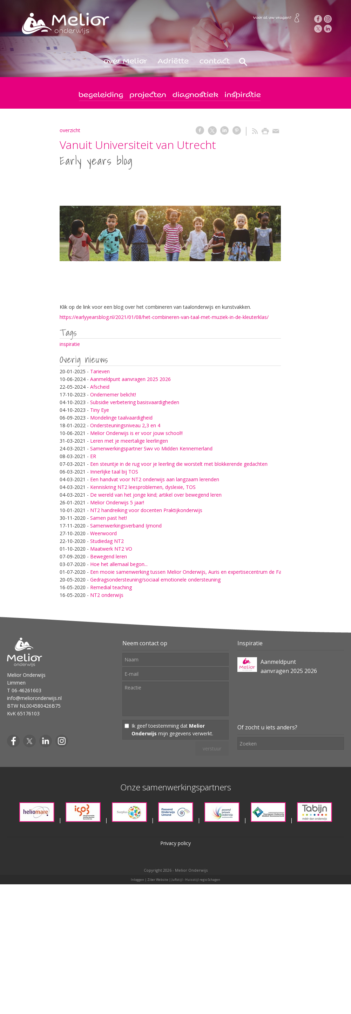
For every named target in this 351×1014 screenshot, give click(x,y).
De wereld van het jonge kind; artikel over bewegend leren (156, 494)
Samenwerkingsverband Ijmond (126, 525)
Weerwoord (103, 533)
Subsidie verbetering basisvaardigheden (134, 402)
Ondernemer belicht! (113, 394)
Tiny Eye (99, 410)
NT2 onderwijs (106, 595)
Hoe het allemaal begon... (119, 564)
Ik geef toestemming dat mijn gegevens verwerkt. (172, 729)
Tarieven (100, 371)
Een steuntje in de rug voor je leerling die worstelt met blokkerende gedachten (179, 464)
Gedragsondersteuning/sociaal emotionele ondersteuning (155, 579)
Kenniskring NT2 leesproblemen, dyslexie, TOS (143, 487)
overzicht (70, 130)
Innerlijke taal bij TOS (114, 471)
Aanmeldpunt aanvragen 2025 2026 (130, 379)
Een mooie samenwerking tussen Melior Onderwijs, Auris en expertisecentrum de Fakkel (190, 572)
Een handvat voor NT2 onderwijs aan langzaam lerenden (154, 479)
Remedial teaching (111, 587)
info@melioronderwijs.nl (34, 698)
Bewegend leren (108, 556)
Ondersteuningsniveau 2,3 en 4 (125, 425)
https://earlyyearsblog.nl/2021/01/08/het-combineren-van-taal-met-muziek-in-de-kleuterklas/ (164, 317)
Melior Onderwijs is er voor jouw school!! (136, 433)
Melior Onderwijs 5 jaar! (117, 502)
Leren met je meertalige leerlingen (129, 440)
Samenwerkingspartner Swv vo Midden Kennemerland (151, 448)
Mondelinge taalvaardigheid (121, 417)
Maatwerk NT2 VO (111, 548)
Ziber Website (157, 879)
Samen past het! (108, 518)
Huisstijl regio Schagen (202, 879)
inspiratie (70, 344)
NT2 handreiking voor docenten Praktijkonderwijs (146, 510)
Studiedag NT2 (107, 541)
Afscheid (99, 386)
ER (93, 456)
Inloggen (137, 879)
